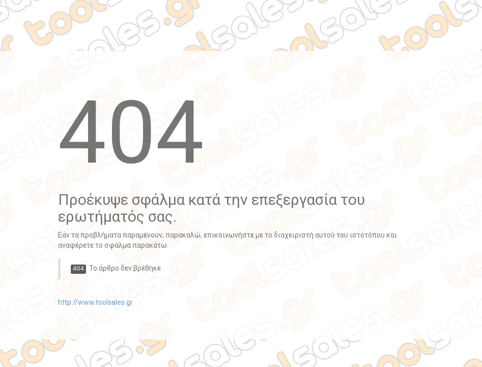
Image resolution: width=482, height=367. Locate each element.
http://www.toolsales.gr (95, 302)
